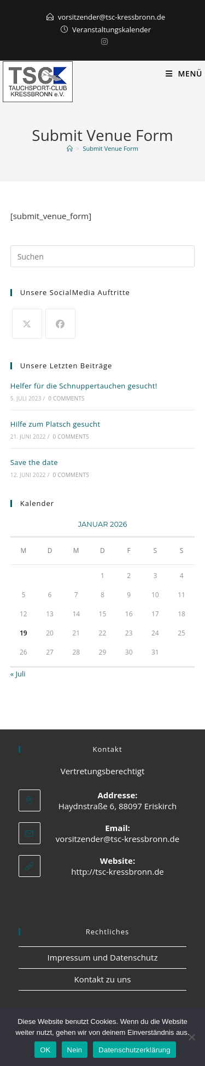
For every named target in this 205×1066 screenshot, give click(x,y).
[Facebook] (60, 324)
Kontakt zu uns (102, 979)
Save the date (34, 462)
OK (45, 1050)
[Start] (70, 148)
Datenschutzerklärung (134, 1050)
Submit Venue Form (110, 148)
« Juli (18, 674)
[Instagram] (103, 41)
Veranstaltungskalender (111, 29)
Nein (75, 1050)
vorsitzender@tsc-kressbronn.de (111, 17)
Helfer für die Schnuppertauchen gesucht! (83, 386)
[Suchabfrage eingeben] (102, 256)
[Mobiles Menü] (184, 73)
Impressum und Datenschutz (103, 957)
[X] (27, 324)
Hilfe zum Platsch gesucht (55, 424)
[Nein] (191, 1037)
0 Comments (66, 398)
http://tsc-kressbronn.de (117, 871)
